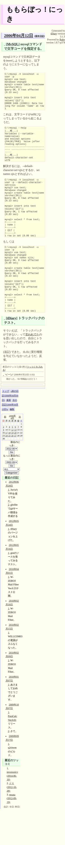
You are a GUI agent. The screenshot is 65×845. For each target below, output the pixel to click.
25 (9, 472)
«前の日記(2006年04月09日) (10, 432)
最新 (8, 436)
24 (6, 472)
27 (15, 472)
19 (12, 469)
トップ (5, 427)
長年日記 (39, 36)
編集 (12, 445)
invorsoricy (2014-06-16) (12, 812)
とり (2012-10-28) (12, 823)
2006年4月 (12, 453)
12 (12, 466)
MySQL (12, 44)
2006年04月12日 (18, 35)
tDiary (11, 354)
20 (15, 469)
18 (9, 469)
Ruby (62, 39)
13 (15, 466)
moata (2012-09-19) (12, 835)
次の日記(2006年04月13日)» (10, 441)
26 (12, 472)
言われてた (32, 370)
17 (6, 469)
